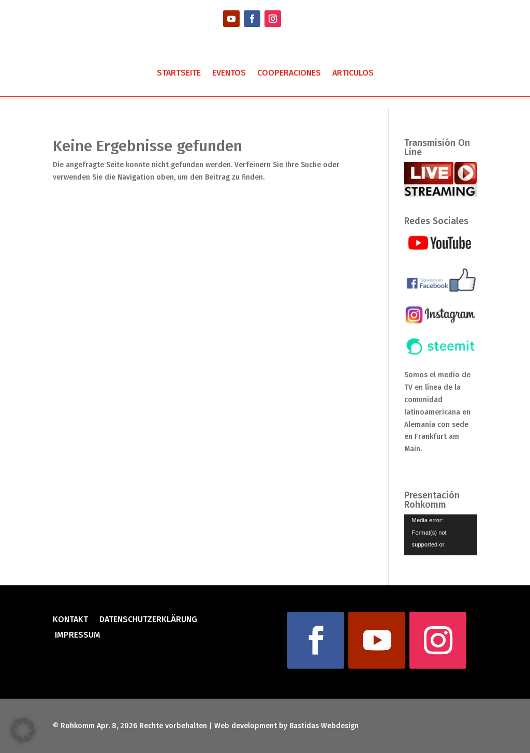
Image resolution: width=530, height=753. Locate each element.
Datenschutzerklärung (148, 620)
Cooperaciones (289, 73)
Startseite (179, 73)
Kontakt (70, 620)
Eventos (229, 73)
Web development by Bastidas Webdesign (286, 725)
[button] (23, 730)
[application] (440, 534)
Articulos (353, 73)
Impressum (76, 635)
